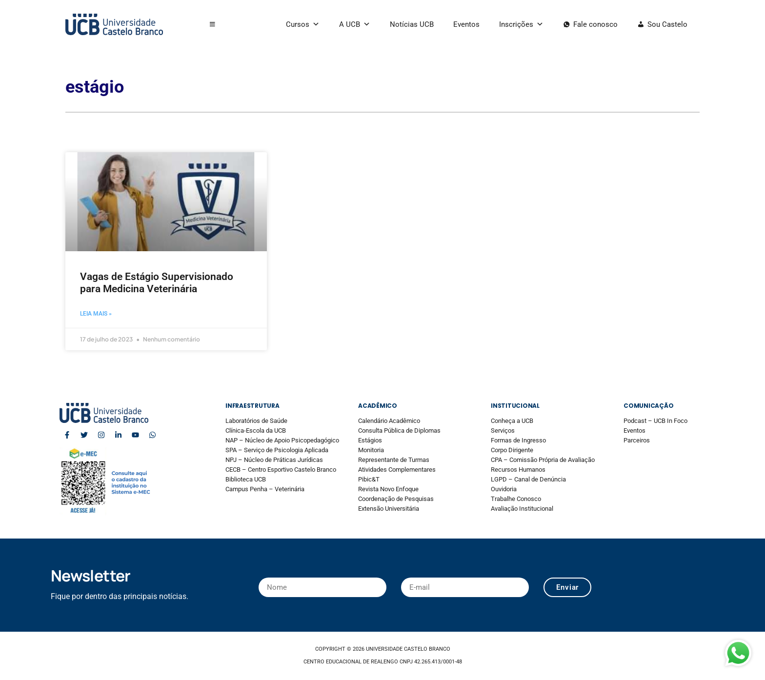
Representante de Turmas (393, 459)
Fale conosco (595, 24)
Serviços (503, 430)
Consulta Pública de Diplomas (399, 430)
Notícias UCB (412, 24)
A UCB (354, 24)
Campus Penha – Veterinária (264, 489)
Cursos (303, 24)
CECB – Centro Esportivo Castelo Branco (280, 469)
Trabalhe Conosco (516, 498)
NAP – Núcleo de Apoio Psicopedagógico (282, 440)
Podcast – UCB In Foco (655, 420)
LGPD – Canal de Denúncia (528, 479)
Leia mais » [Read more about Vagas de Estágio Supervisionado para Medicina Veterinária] (96, 313)
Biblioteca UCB (245, 479)
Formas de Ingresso (518, 440)
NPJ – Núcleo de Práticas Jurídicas (274, 459)
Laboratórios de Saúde (256, 420)
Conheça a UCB (512, 420)
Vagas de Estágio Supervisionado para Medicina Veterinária (156, 283)
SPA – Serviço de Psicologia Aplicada (276, 450)
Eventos (466, 24)
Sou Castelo (667, 24)
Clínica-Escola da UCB (255, 430)
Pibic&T (369, 479)
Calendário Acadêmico (389, 420)
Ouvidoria (504, 489)
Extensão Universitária (388, 508)
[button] (212, 24)
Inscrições (521, 24)
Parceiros (637, 440)
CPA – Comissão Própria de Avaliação (543, 459)
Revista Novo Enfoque (388, 489)
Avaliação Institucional (522, 508)
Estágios (370, 440)
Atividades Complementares (397, 469)
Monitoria (371, 450)
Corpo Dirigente (512, 450)
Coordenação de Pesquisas (396, 498)
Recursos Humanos (518, 469)
